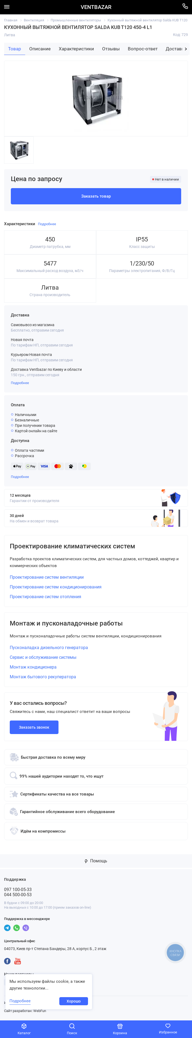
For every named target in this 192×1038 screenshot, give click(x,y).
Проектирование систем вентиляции (47, 577)
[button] (186, 49)
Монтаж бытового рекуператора (43, 676)
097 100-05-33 (18, 889)
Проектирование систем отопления (45, 596)
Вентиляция (34, 20)
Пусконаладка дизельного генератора (49, 647)
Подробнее (20, 383)
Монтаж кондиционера (33, 667)
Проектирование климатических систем (72, 546)
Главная (10, 20)
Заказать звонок (34, 727)
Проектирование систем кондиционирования (56, 587)
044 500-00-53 (18, 894)
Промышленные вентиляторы (76, 20)
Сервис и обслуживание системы (43, 657)
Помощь (96, 860)
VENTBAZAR (96, 7)
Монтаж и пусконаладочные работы (66, 623)
